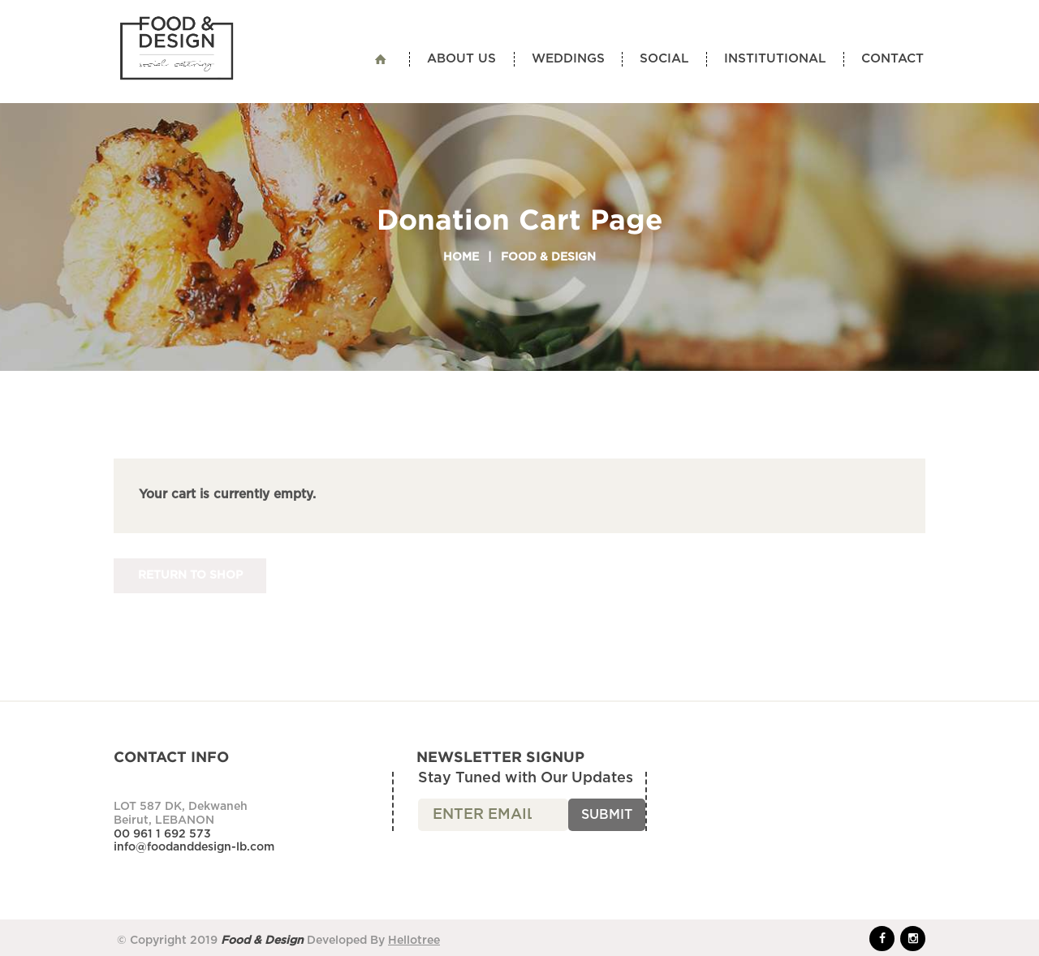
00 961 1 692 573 (162, 834)
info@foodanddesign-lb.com (194, 847)
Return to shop (190, 575)
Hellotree (414, 940)
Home (461, 257)
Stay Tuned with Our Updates (525, 779)
